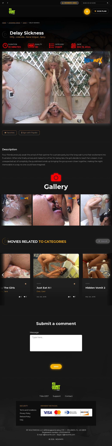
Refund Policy (25, 417)
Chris (39, 291)
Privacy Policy (25, 413)
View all (102, 241)
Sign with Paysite (29, 133)
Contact (69, 396)
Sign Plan (100, 11)
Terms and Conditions (28, 410)
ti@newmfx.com (49, 435)
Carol (43, 291)
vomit (25, 23)
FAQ (21, 420)
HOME (4, 23)
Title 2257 (44, 396)
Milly (12, 37)
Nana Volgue (32, 37)
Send (56, 367)
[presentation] (2, 210)
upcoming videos (14, 23)
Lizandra (20, 37)
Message (34, 332)
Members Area (69, 3)
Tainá (6, 291)
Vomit (39, 283)
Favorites (9, 133)
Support (57, 396)
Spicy (42, 37)
